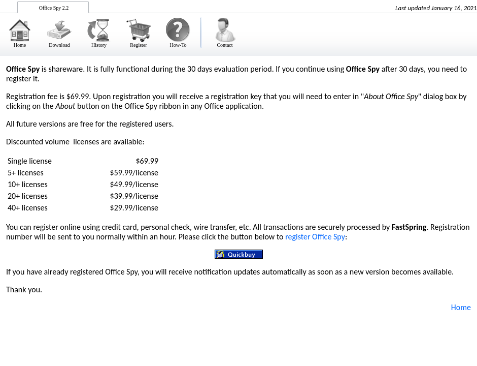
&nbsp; (238, 28)
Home (461, 307)
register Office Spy (315, 236)
